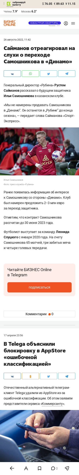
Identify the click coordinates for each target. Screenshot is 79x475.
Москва (26, 11)
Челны (8, 11)
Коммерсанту (52, 404)
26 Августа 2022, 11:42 (17, 39)
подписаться (39, 287)
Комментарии (39, 314)
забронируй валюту (18, 3)
